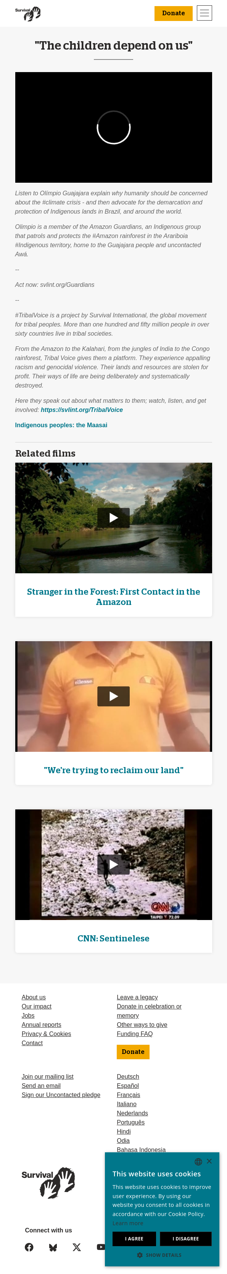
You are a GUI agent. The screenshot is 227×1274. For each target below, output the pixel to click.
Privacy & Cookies (46, 1034)
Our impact (37, 1006)
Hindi (123, 1131)
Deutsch (128, 1076)
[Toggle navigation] (204, 13)
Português (131, 1122)
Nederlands (132, 1113)
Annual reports (41, 1024)
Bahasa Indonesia (141, 1150)
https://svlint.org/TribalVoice (82, 410)
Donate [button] (173, 13)
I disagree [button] (185, 1238)
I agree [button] (134, 1238)
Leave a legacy (137, 997)
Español (128, 1086)
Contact (32, 1043)
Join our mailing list (48, 1076)
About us (34, 997)
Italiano (127, 1104)
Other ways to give (142, 1024)
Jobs (28, 1015)
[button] (162, 1255)
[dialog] (162, 1209)
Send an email (41, 1086)
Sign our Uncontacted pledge (61, 1095)
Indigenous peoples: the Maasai (61, 425)
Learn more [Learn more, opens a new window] (128, 1223)
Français (128, 1095)
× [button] (209, 1162)
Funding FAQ (135, 1034)
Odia (123, 1140)
